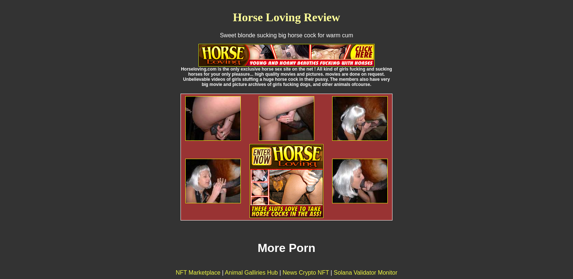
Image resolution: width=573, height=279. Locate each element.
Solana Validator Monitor (365, 272)
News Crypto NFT (305, 272)
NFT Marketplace (198, 272)
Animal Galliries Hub (251, 272)
